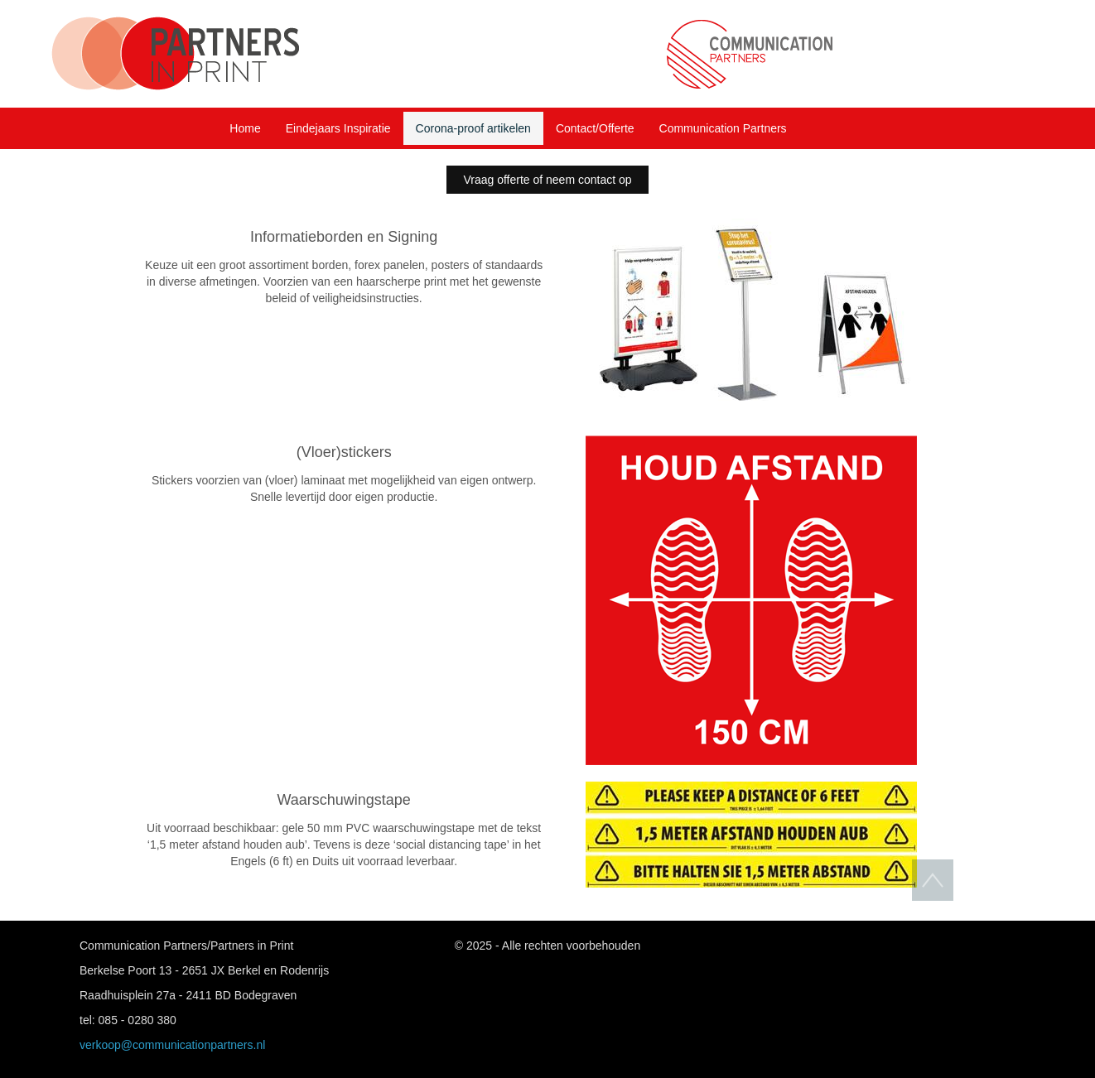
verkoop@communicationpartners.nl (172, 1045)
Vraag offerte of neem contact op (547, 179)
